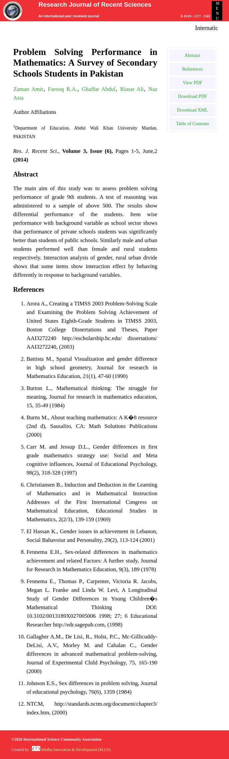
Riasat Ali (132, 89)
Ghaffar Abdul (98, 89)
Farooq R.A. (62, 89)
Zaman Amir (28, 89)
